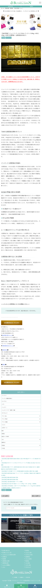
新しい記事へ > (36, 496)
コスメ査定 (27, 562)
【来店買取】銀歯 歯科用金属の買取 (9, 477)
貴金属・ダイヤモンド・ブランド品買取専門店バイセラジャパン (23, 580)
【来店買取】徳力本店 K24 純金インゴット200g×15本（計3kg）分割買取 (18, 483)
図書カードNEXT (5, 436)
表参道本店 (10, 6)
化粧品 (3, 433)
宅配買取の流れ (5, 562)
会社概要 (15, 577)
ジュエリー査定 (28, 552)
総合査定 (27, 550)
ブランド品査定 (28, 558)
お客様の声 (4, 556)
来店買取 (4, 558)
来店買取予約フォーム (7, 335)
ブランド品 (4, 416)
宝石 (3, 439)
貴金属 (3, 37)
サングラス (4, 401)
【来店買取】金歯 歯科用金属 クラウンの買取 (11, 481)
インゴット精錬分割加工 (7, 398)
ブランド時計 (4, 418)
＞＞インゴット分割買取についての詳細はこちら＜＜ (15, 304)
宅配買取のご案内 (5, 560)
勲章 (3, 430)
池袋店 (31, 6)
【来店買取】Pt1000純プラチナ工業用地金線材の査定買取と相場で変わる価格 (19, 471)
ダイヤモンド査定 (28, 554)
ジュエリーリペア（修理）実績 (8, 410)
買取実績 (28, 577)
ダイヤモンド (4, 413)
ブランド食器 (4, 421)
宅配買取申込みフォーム (8, 345)
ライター (4, 424)
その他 (3, 448)
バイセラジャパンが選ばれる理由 (9, 554)
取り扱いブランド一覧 (6, 552)
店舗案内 (22, 577)
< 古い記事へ (5, 496)
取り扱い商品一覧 (5, 550)
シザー (3, 404)
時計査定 (27, 560)
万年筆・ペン (4, 427)
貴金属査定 (27, 556)
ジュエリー (4, 407)
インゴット (8, 37)
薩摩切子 (4, 442)
